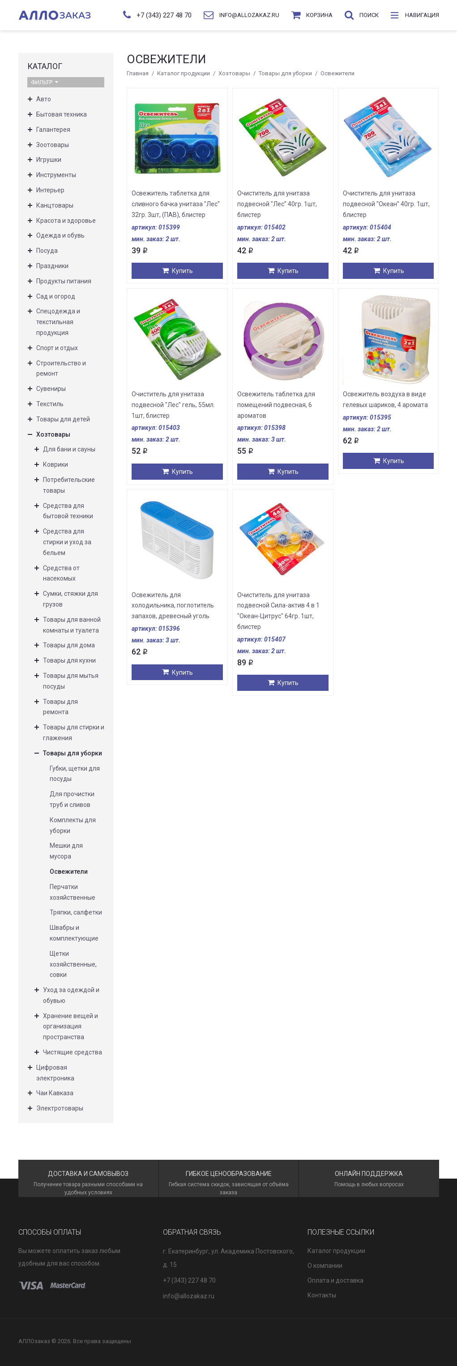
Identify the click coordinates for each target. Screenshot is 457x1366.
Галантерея (53, 129)
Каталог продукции (183, 73)
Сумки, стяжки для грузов (70, 599)
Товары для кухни (69, 660)
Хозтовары (234, 73)
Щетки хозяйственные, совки (73, 964)
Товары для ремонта (60, 707)
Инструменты (56, 174)
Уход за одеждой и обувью (71, 995)
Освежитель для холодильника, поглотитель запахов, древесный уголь (173, 605)
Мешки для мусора (66, 851)
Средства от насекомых (61, 573)
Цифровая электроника (55, 1073)
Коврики (55, 464)
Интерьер (50, 190)
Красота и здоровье (66, 220)
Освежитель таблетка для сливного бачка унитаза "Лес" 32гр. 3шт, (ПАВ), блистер (176, 204)
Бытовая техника (61, 114)
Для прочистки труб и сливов (72, 799)
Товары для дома (69, 645)
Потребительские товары (69, 485)
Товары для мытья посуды (70, 681)
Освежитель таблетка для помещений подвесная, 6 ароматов (276, 404)
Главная (138, 73)
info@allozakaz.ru (188, 1296)
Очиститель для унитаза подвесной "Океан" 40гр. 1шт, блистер (386, 204)
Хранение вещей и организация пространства (70, 1026)
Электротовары (59, 1108)
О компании (325, 1265)
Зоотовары (52, 144)
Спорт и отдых (57, 347)
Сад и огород (55, 296)
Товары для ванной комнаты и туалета (72, 625)
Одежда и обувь (60, 235)
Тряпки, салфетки (76, 912)
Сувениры (51, 388)
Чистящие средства (72, 1052)
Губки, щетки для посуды (75, 774)
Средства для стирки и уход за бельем (67, 542)
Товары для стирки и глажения (73, 733)
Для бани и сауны (69, 449)
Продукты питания (63, 281)
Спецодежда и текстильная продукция (58, 322)
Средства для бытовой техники (68, 511)
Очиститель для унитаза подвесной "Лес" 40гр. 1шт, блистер (277, 204)
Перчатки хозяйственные (72, 892)
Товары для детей (63, 419)
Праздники (52, 265)
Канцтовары (54, 205)
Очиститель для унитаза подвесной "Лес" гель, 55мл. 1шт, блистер (173, 404)
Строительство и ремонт (61, 368)
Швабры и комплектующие (74, 933)
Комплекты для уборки (73, 825)
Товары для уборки (285, 73)
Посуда (47, 250)
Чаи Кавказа (54, 1093)
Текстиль (50, 404)
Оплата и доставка (335, 1280)
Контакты (322, 1295)
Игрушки (48, 159)
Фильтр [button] (44, 82)
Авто (43, 99)
